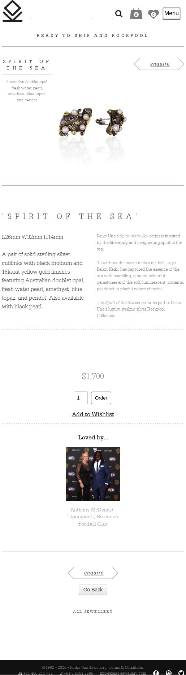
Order (101, 398)
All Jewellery (93, 611)
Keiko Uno (13, 11)
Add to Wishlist (93, 414)
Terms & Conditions (126, 667)
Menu (171, 13)
